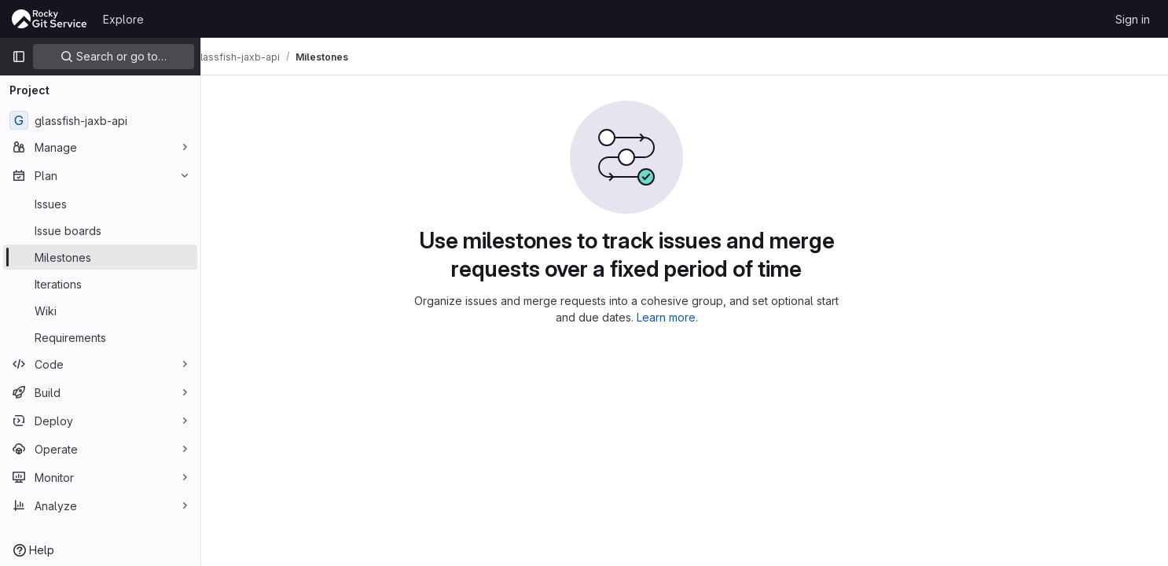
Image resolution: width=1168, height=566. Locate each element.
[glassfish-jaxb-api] (100, 120)
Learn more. (725, 317)
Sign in (1132, 19)
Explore (123, 19)
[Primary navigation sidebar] (18, 56)
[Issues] (100, 203)
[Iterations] (100, 283)
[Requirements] (100, 337)
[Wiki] (100, 310)
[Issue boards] (100, 230)
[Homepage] (49, 18)
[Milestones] (100, 257)
